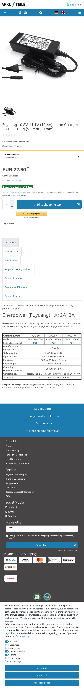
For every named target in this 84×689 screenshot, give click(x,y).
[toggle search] (40, 12)
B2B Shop (74, 4)
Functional (15, 657)
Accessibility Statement (17, 463)
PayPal (13, 654)
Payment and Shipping (16, 287)
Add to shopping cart (57, 204)
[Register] (26, 13)
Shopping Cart (12, 483)
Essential (14, 641)
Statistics (14, 644)
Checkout (10, 487)
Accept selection (42, 682)
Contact (9, 446)
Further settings (13, 661)
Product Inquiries (13, 278)
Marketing (15, 648)
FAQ (7, 496)
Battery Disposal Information (19, 491)
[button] (49, 214)
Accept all (42, 668)
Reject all (42, 675)
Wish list (9, 223)
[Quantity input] (6, 204)
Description (10, 242)
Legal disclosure (13, 633)
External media (17, 651)
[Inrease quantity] (12, 202)
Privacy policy (22, 636)
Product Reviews (13, 296)
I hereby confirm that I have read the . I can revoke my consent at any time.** (41, 536)
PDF (35, 342)
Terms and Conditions (16, 454)
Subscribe (56, 545)
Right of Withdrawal (15, 478)
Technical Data (12, 251)
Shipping (18, 180)
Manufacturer (11, 260)
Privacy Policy (12, 450)
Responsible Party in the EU (18, 269)
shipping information (17, 195)
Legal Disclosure (13, 459)
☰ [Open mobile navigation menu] (4, 13)
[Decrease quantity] (12, 206)
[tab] (42, 242)
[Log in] (20, 13)
